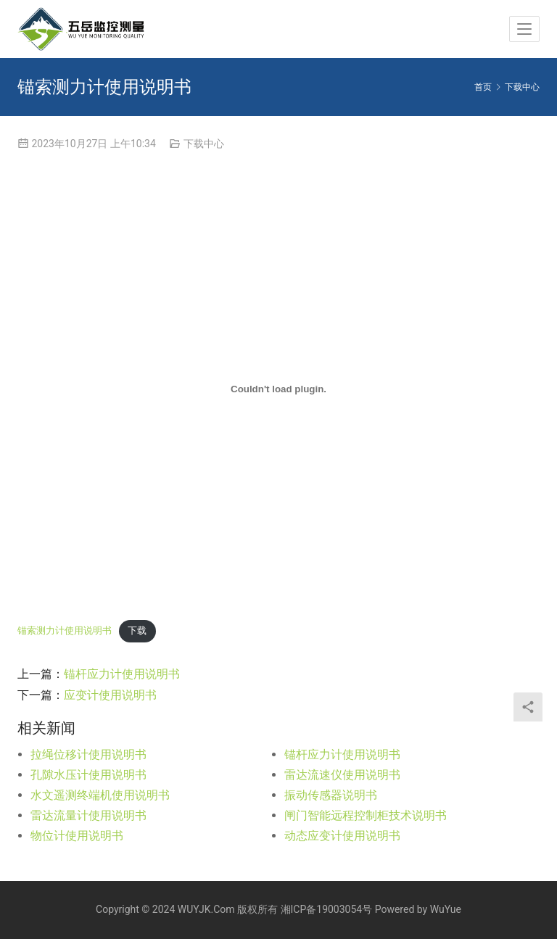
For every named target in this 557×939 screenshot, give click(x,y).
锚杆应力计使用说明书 (122, 674)
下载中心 (203, 143)
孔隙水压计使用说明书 (88, 775)
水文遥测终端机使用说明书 (100, 795)
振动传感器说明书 (330, 795)
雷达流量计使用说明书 (88, 815)
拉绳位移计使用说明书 (88, 754)
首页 (483, 87)
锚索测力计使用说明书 (64, 630)
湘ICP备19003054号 (327, 909)
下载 (137, 630)
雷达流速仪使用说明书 (342, 775)
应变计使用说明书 (110, 695)
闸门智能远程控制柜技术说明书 (365, 815)
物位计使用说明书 (76, 836)
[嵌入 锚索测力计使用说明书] (278, 389)
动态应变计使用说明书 (342, 836)
